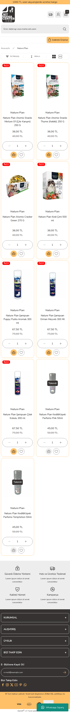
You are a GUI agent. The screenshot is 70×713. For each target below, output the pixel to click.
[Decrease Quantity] (9, 145)
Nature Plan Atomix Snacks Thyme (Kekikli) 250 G (52, 119)
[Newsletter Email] (35, 672)
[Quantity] (17, 145)
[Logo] (8, 14)
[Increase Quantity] (25, 145)
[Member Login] (58, 14)
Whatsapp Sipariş (52, 707)
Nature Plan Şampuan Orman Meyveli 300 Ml (52, 317)
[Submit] (65, 672)
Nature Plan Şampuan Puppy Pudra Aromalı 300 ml (17, 319)
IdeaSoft (20, 711)
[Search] (35, 29)
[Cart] (66, 14)
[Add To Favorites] (21, 155)
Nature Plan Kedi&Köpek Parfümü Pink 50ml (52, 416)
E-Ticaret (29, 711)
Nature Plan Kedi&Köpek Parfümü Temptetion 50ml (17, 515)
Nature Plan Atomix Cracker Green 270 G (17, 218)
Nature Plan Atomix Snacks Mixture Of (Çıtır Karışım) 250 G (17, 121)
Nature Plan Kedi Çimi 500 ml (52, 218)
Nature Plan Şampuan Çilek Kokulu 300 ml (17, 416)
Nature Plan (22, 48)
